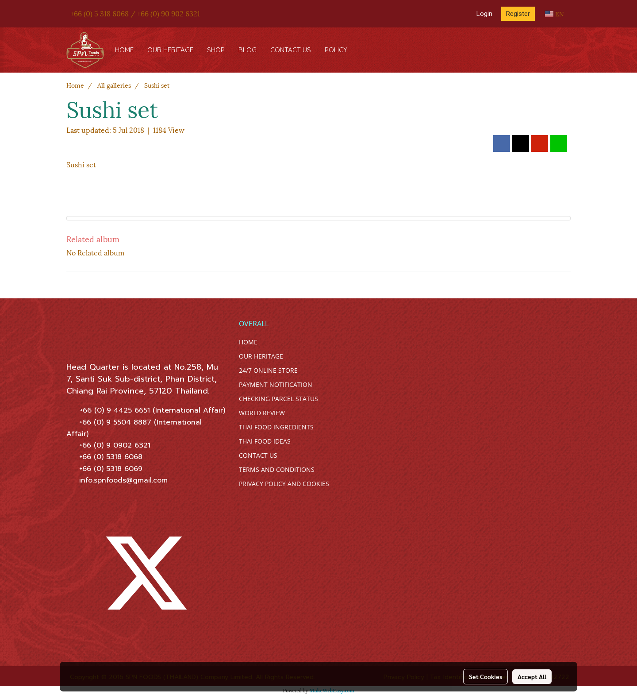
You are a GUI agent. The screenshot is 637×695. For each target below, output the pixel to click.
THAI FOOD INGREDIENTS (276, 427)
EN (554, 13)
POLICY (336, 50)
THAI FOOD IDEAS (265, 441)
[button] (362, 50)
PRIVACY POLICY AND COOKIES (284, 483)
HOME (124, 50)
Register (518, 14)
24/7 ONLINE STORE (268, 370)
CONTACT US (290, 50)
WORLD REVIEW (262, 413)
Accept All (532, 676)
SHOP (216, 50)
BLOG (247, 50)
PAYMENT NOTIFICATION (275, 384)
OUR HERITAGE (170, 50)
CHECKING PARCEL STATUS (278, 398)
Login (484, 14)
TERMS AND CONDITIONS (277, 469)
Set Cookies (485, 676)
